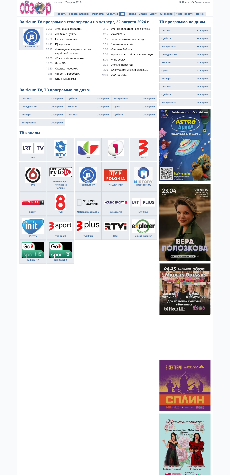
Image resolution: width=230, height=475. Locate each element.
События (112, 14)
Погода (131, 14)
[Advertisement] (185, 337)
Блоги (153, 14)
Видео (143, 14)
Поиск (200, 14)
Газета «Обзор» (79, 14)
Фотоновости (184, 14)
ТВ (122, 14)
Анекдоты (166, 14)
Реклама (98, 14)
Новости (60, 14)
